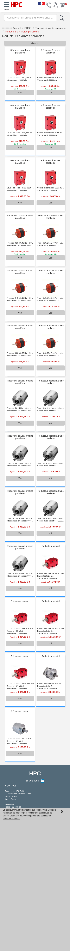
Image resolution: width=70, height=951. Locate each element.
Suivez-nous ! (35, 780)
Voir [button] (20, 92)
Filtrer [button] (35, 43)
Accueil (17, 28)
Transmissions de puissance (50, 28)
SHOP (28, 28)
